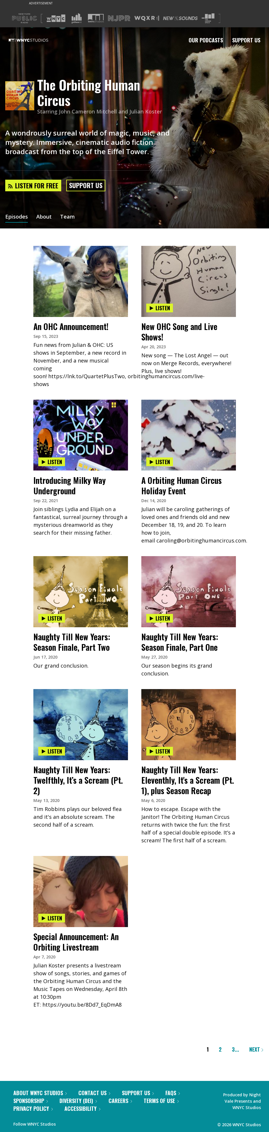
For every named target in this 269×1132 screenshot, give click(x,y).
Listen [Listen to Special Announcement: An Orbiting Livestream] (51, 918)
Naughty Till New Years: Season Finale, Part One (179, 642)
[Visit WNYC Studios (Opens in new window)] (96, 18)
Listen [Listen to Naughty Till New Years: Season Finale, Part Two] (51, 618)
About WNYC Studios (40, 1093)
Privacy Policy (33, 1108)
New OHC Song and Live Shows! (179, 331)
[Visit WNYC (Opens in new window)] (56, 18)
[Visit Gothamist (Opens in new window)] (76, 18)
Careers (120, 1100)
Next (256, 1049)
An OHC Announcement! (71, 326)
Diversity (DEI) (78, 1100)
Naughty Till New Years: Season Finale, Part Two (71, 642)
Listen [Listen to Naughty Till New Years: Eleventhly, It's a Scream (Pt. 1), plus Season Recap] (159, 751)
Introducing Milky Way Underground (69, 485)
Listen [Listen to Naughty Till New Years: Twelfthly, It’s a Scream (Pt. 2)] (51, 751)
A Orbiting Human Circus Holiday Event (181, 485)
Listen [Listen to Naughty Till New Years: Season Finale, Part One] (159, 618)
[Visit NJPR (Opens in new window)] (119, 18)
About (44, 217)
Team (67, 217)
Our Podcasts (206, 40)
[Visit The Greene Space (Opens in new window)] (208, 18)
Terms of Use (161, 1100)
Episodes (16, 217)
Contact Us (94, 1093)
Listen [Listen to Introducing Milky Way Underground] (51, 462)
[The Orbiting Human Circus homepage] (21, 96)
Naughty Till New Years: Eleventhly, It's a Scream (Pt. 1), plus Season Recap (187, 780)
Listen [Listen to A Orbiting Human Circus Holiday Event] (159, 462)
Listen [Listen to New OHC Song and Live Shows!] (159, 308)
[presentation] (80, 264)
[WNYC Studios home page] (36, 40)
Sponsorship (30, 1100)
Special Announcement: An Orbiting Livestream (76, 942)
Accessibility (82, 1108)
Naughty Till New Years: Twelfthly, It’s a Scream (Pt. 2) (78, 780)
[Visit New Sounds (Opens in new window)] (180, 18)
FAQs (172, 1093)
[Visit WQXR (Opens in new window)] (146, 18)
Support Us (246, 40)
